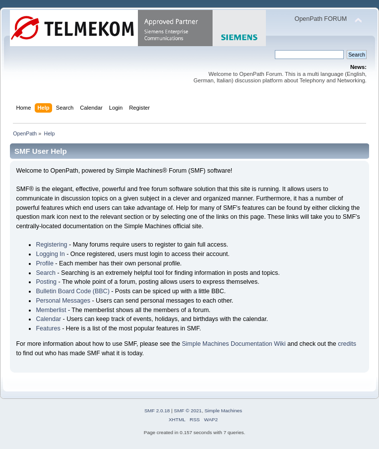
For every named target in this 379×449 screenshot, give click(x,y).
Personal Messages (63, 300)
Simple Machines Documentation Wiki (234, 343)
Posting (46, 281)
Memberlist (51, 310)
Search (46, 272)
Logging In (50, 254)
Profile (44, 263)
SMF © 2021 (188, 410)
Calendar (48, 319)
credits (347, 343)
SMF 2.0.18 (157, 410)
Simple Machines (223, 410)
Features (48, 328)
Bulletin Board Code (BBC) (72, 291)
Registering (51, 244)
